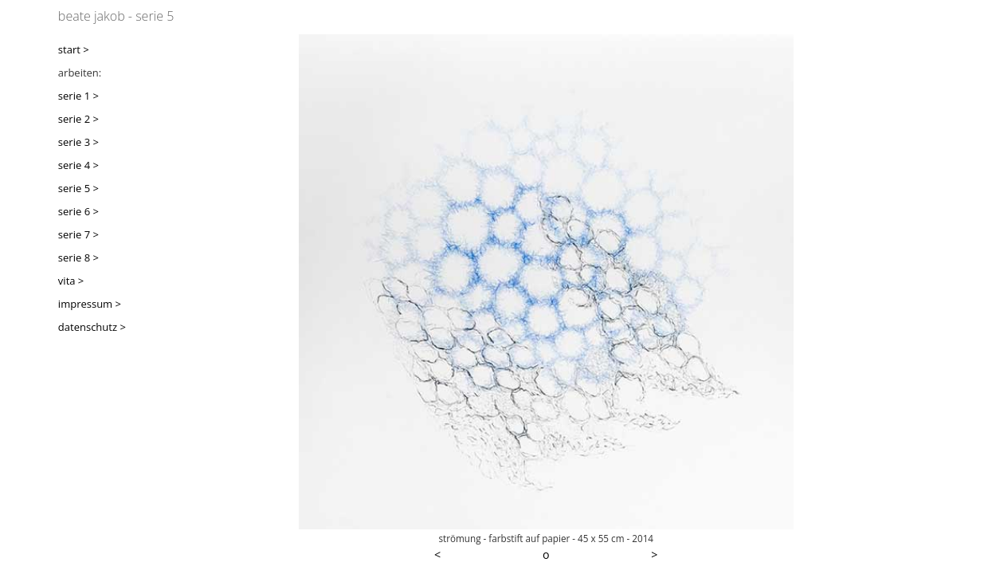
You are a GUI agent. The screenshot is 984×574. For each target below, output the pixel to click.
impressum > (89, 304)
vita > (71, 280)
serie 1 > (78, 95)
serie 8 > (78, 257)
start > (73, 49)
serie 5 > (78, 188)
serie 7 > (78, 234)
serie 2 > (78, 119)
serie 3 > (78, 142)
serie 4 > (78, 165)
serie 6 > (78, 211)
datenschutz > (92, 327)
